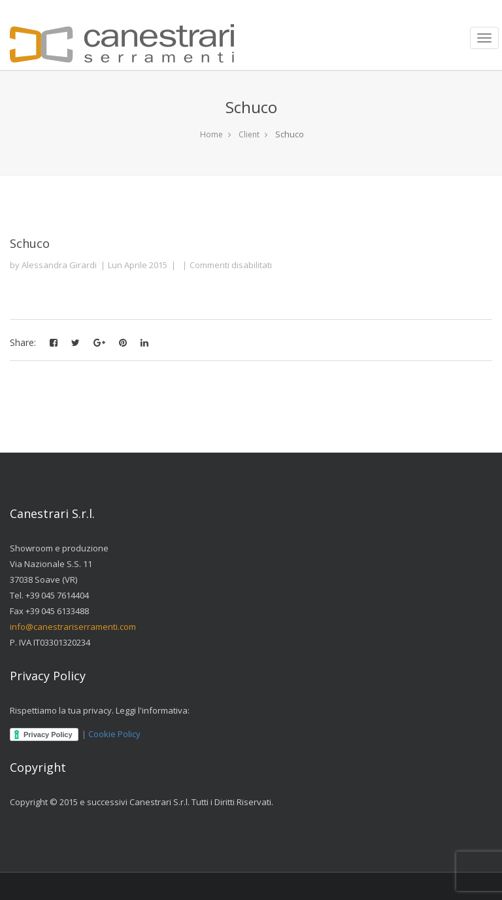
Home (211, 134)
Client (249, 134)
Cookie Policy (114, 734)
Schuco (30, 243)
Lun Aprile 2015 (137, 265)
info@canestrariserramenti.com (73, 626)
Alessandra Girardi (59, 265)
